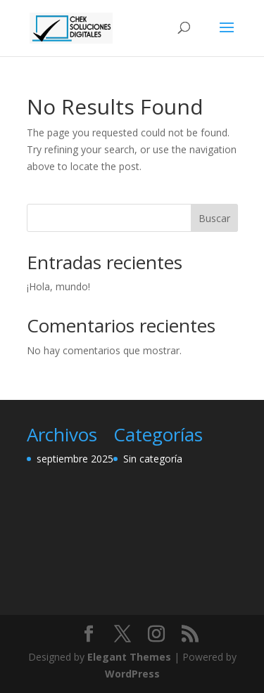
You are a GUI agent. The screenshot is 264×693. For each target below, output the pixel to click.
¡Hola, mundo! (58, 286)
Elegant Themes (129, 656)
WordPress (132, 673)
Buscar (214, 218)
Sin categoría (152, 458)
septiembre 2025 (75, 458)
